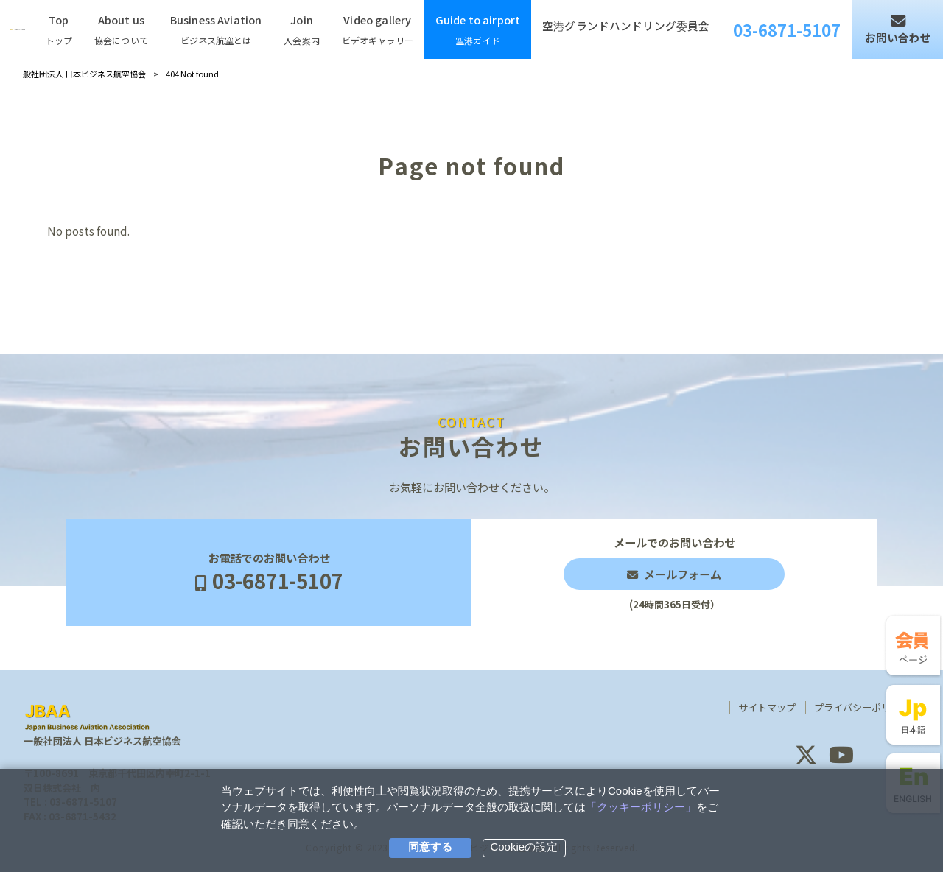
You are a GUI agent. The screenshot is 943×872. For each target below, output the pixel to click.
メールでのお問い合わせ (674, 572)
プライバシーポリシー (862, 707)
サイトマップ (767, 707)
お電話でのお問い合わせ (268, 573)
